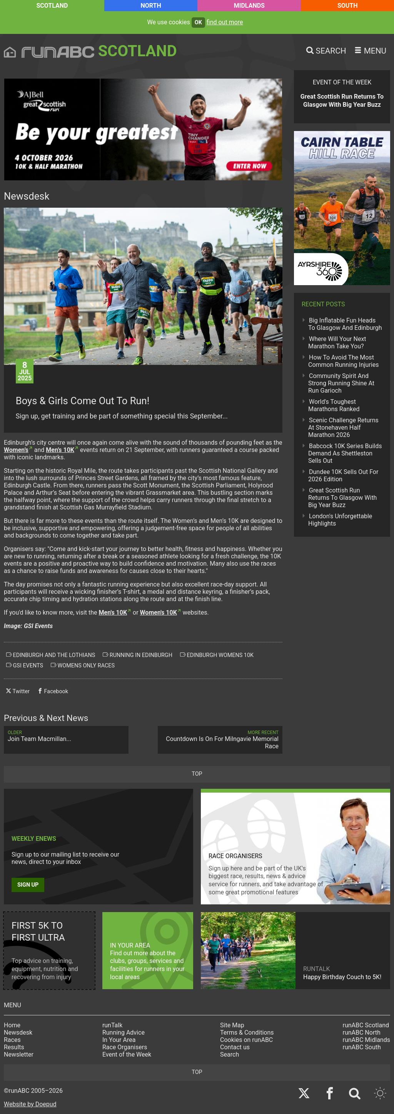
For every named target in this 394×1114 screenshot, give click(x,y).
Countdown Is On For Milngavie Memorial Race (220, 740)
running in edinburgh (137, 655)
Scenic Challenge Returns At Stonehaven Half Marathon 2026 (343, 428)
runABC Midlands (366, 1039)
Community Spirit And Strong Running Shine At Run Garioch (341, 383)
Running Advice (123, 1032)
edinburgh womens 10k (217, 655)
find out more (225, 22)
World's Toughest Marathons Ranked (334, 405)
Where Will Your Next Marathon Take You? (337, 342)
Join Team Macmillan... (66, 736)
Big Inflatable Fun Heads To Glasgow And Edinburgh (345, 324)
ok (198, 22)
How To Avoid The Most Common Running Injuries (343, 361)
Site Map (232, 1025)
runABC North (362, 1032)
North (150, 5)
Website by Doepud (30, 1104)
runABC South (362, 1047)
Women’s (16, 450)
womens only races (83, 665)
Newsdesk (18, 1032)
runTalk (112, 1025)
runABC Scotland (366, 1025)
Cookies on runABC (246, 1039)
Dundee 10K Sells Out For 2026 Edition (343, 475)
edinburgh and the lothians (50, 655)
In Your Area (119, 1039)
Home (12, 1025)
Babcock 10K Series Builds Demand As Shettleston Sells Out (345, 453)
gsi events (24, 665)
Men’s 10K (60, 450)
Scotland (52, 5)
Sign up (27, 885)
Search (229, 1054)
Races (12, 1039)
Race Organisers (124, 1047)
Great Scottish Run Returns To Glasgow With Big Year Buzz (342, 498)
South (347, 5)
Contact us (235, 1047)
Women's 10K (158, 612)
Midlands (249, 5)
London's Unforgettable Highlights (340, 519)
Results (14, 1047)
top (197, 774)
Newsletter (18, 1054)
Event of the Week (126, 1054)
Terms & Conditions (247, 1032)
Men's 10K (113, 612)
